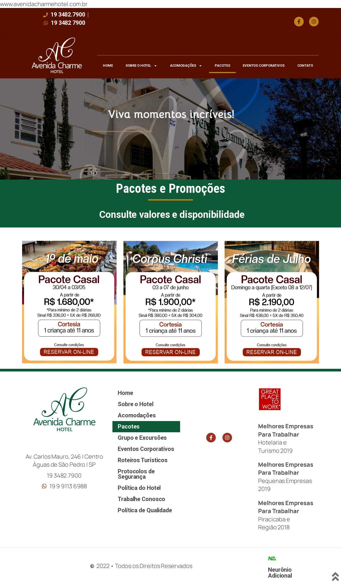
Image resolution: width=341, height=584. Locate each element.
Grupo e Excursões (142, 437)
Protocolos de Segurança (136, 474)
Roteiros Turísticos (143, 460)
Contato (305, 65)
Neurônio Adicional (280, 572)
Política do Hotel (139, 488)
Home (108, 65)
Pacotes (222, 65)
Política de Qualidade (145, 510)
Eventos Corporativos (264, 65)
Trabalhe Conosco (141, 499)
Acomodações (186, 65)
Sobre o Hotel (141, 65)
